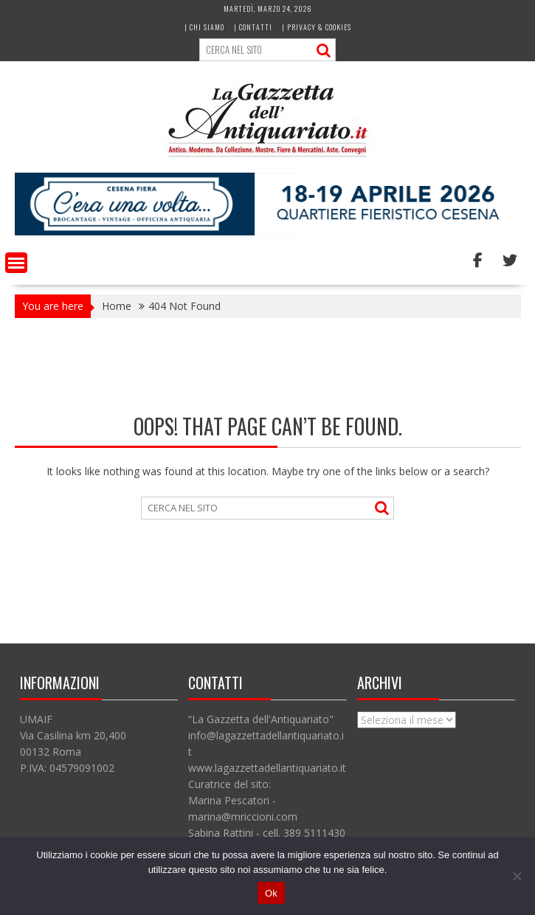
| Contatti (253, 26)
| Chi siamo (204, 26)
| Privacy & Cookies (316, 26)
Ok (271, 893)
